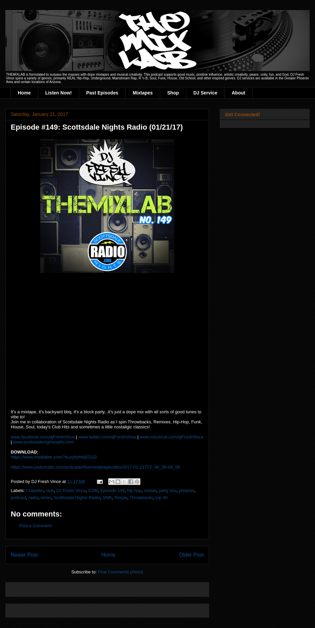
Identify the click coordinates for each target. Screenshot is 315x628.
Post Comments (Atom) (120, 571)
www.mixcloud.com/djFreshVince (171, 436)
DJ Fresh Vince (71, 490)
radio (33, 497)
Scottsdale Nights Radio (77, 497)
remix (46, 497)
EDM (93, 490)
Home (24, 92)
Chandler (35, 490)
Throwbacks (141, 497)
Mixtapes (143, 92)
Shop (173, 92)
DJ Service (205, 92)
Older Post (191, 555)
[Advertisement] (89, 587)
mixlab (150, 490)
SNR (107, 497)
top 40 (161, 497)
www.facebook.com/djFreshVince (43, 436)
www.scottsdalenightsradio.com (43, 441)
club (50, 490)
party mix (168, 490)
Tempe (120, 497)
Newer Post (24, 555)
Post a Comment (35, 525)
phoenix (186, 490)
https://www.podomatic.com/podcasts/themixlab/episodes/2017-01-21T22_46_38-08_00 (95, 467)
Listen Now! (58, 92)
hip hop (134, 490)
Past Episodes (102, 92)
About (238, 92)
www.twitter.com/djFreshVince (107, 436)
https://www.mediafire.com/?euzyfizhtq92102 (54, 457)
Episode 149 (113, 490)
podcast (18, 497)
